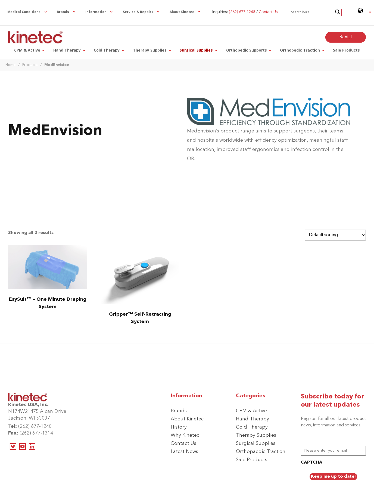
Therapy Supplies (256, 435)
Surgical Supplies (255, 443)
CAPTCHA (311, 462)
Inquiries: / (245, 12)
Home (10, 65)
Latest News (184, 451)
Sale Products (251, 459)
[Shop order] (335, 235)
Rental (345, 37)
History (179, 427)
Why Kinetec (185, 435)
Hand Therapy (252, 419)
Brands (179, 410)
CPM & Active (251, 410)
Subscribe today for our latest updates (332, 401)
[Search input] (311, 12)
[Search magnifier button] (337, 12)
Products (30, 65)
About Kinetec (187, 419)
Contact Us (183, 443)
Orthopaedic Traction (260, 451)
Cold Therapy (252, 427)
